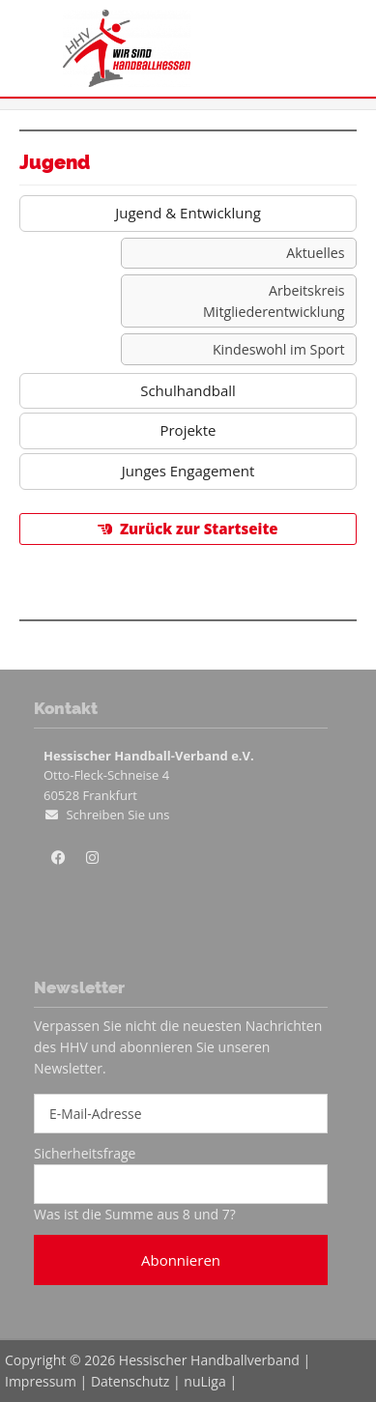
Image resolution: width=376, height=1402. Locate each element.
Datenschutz (130, 1381)
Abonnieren (180, 1260)
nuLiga (204, 1381)
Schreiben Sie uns (117, 814)
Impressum (40, 1381)
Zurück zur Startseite (199, 528)
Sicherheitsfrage (84, 1153)
